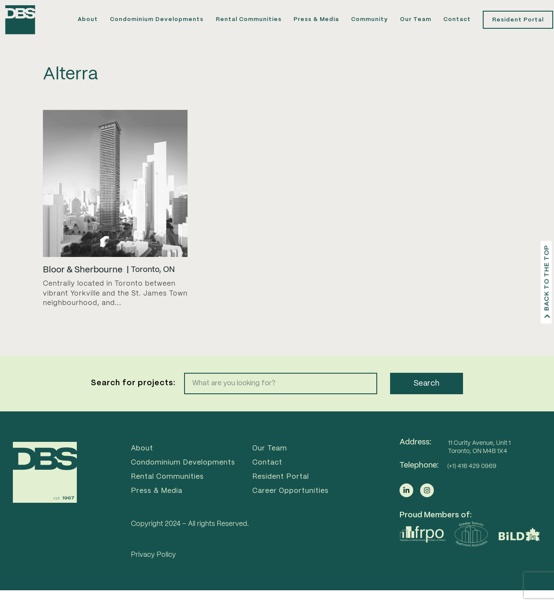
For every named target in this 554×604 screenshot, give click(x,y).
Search (426, 398)
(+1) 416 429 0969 (471, 481)
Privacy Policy (153, 570)
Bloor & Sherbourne (83, 285)
